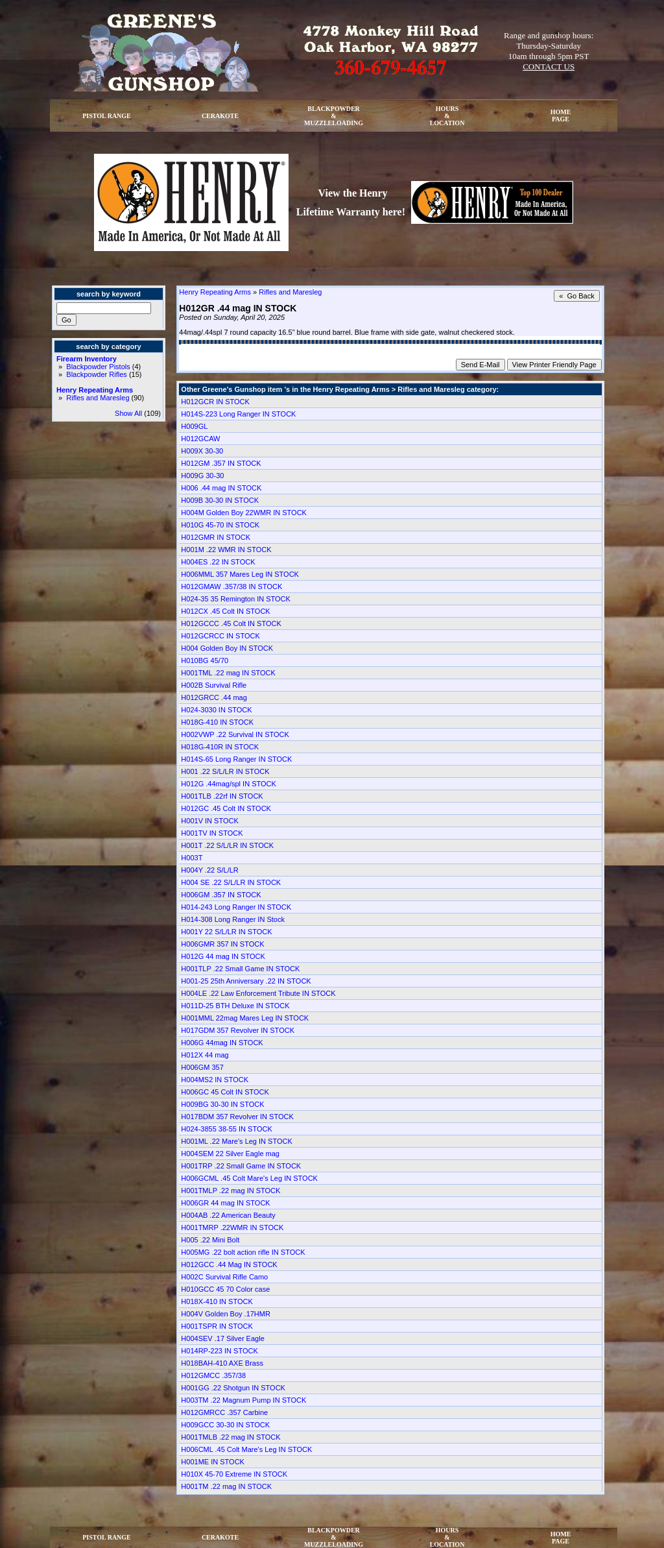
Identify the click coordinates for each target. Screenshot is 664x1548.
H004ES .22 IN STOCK (218, 562)
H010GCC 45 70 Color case (225, 1289)
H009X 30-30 (202, 451)
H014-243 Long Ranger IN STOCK (236, 907)
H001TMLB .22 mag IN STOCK (230, 1437)
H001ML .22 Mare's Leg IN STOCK (236, 1141)
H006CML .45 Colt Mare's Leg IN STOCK (246, 1449)
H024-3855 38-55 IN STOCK (226, 1129)
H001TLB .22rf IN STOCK (222, 796)
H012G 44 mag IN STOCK (223, 956)
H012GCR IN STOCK (215, 401)
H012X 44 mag (204, 1055)
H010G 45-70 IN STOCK (220, 525)
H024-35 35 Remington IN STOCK (235, 599)
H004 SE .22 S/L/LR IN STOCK (231, 882)
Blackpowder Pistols (98, 366)
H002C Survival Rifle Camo (224, 1277)
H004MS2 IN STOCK (214, 1079)
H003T (191, 858)
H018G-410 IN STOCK (217, 722)
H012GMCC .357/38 (213, 1375)
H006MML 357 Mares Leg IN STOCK (240, 574)
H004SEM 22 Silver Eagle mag (230, 1153)
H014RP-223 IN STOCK (219, 1351)
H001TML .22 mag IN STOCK (228, 673)
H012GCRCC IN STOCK (220, 636)
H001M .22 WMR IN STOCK (226, 549)
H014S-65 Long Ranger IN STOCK (236, 759)
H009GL (194, 426)
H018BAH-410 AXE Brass (222, 1363)
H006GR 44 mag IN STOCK (225, 1203)
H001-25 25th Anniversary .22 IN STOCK (246, 981)
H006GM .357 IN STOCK (221, 895)
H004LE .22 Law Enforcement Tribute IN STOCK (258, 993)
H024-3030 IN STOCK (216, 710)
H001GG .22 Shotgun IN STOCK (233, 1388)
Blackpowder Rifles (96, 374)
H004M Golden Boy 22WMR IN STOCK (244, 512)
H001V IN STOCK (209, 821)
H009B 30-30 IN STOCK (220, 500)
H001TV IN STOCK (212, 833)
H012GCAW (200, 438)
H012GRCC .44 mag (214, 697)
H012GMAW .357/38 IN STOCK (231, 586)
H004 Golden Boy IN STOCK (227, 648)
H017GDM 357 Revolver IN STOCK (237, 1030)
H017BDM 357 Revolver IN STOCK (237, 1116)
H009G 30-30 (202, 475)
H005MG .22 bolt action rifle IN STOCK (243, 1252)
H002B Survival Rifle (213, 685)
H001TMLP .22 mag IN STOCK (230, 1190)
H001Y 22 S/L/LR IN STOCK (226, 932)
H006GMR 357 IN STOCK (222, 944)
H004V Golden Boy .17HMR (225, 1314)
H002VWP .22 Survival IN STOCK (235, 734)
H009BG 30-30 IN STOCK (222, 1104)
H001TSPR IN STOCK (216, 1326)
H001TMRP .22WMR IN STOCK (232, 1227)
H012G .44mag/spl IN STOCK (228, 784)
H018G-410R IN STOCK (220, 747)
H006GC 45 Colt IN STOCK (225, 1092)
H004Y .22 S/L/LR (209, 870)
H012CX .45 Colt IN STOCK (225, 611)
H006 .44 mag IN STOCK (221, 488)
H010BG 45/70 (204, 660)
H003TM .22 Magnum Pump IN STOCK (243, 1400)
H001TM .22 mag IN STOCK (226, 1486)
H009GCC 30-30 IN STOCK (225, 1425)
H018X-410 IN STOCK (216, 1301)
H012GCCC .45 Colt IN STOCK (231, 623)
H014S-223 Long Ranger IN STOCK (238, 414)
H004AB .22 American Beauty (228, 1215)
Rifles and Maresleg (97, 398)
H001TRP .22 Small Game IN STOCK (241, 1166)
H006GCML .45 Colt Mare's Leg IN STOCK (249, 1178)
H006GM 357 (202, 1067)
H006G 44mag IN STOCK (222, 1042)
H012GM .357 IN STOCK (221, 463)
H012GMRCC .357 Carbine (224, 1412)
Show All (128, 413)
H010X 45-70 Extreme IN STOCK (234, 1474)
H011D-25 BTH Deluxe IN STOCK (235, 1006)
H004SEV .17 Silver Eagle (222, 1338)
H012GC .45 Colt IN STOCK (226, 808)
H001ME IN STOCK (212, 1462)
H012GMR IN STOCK (215, 537)
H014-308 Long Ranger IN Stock (233, 919)
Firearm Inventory (86, 359)
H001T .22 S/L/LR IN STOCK (227, 845)
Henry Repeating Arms (94, 390)
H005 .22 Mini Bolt (210, 1240)
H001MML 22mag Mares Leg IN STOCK (245, 1018)
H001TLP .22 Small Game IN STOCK (240, 969)
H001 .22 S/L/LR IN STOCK (225, 771)
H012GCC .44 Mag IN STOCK (229, 1264)
